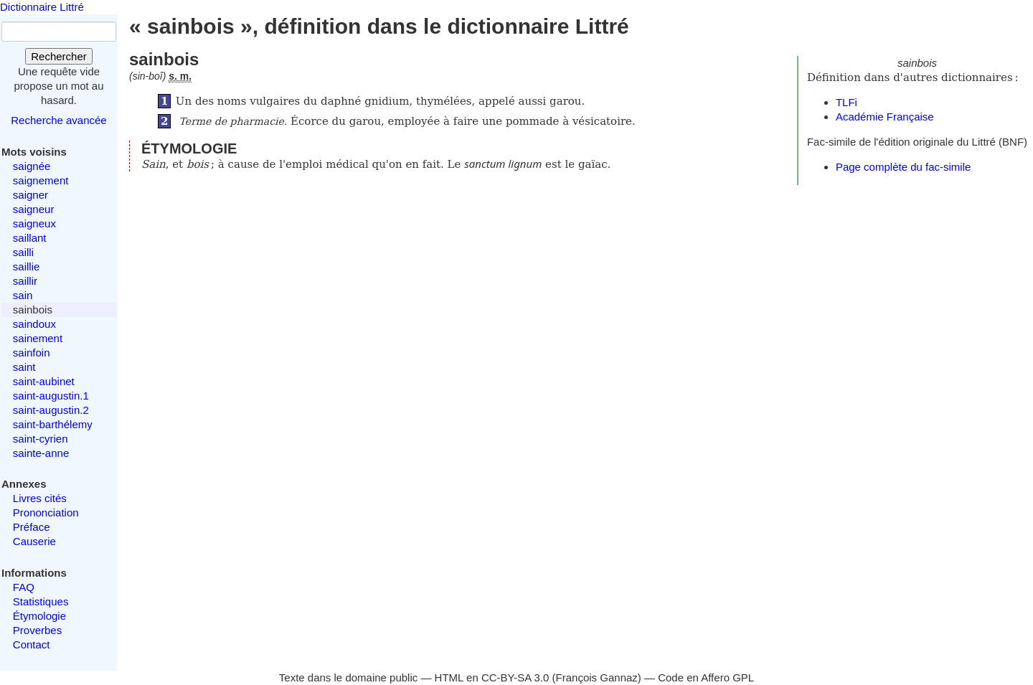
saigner (30, 195)
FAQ (23, 587)
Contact (31, 644)
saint (24, 367)
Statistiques (41, 601)
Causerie (34, 541)
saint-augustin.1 (51, 395)
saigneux (34, 223)
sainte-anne (41, 453)
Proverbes (37, 630)
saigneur (34, 209)
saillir (25, 281)
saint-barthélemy (53, 424)
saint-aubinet (44, 381)
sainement (37, 338)
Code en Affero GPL (706, 677)
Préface (31, 527)
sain (23, 295)
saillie (26, 266)
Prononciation (46, 512)
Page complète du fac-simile (903, 167)
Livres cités (40, 498)
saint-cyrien (40, 439)
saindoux (34, 324)
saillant (30, 238)
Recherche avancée (58, 120)
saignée (32, 166)
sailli (23, 252)
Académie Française (885, 116)
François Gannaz (597, 677)
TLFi (846, 102)
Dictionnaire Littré (42, 7)
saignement (41, 180)
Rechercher (59, 56)
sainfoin (31, 352)
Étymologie (39, 616)
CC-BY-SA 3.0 (515, 677)
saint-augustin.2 (51, 410)
